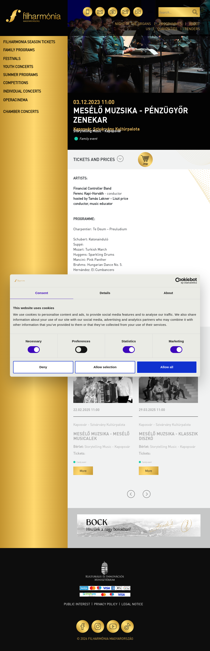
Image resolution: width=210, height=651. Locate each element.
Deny (43, 367)
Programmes (170, 23)
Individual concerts (22, 91)
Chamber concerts (21, 111)
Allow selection (104, 367)
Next (146, 494)
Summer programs (20, 74)
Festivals (11, 58)
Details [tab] (105, 293)
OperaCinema (15, 99)
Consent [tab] (41, 293)
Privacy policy (105, 604)
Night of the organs (133, 23)
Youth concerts (18, 66)
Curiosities (167, 28)
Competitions (15, 82)
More (83, 471)
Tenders (192, 28)
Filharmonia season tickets (29, 41)
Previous (131, 494)
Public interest (77, 604)
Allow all (166, 367)
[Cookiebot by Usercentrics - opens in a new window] (178, 281)
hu (150, 12)
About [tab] (168, 293)
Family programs (19, 49)
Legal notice (132, 604)
